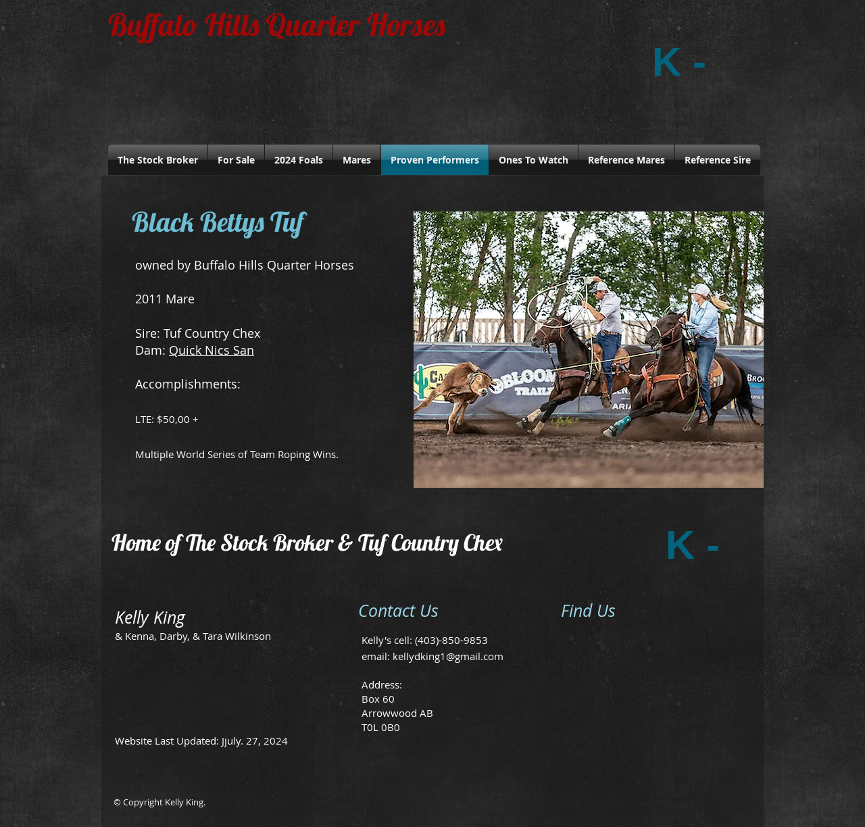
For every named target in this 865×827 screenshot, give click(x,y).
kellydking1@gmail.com (448, 656)
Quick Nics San (211, 350)
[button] (589, 349)
